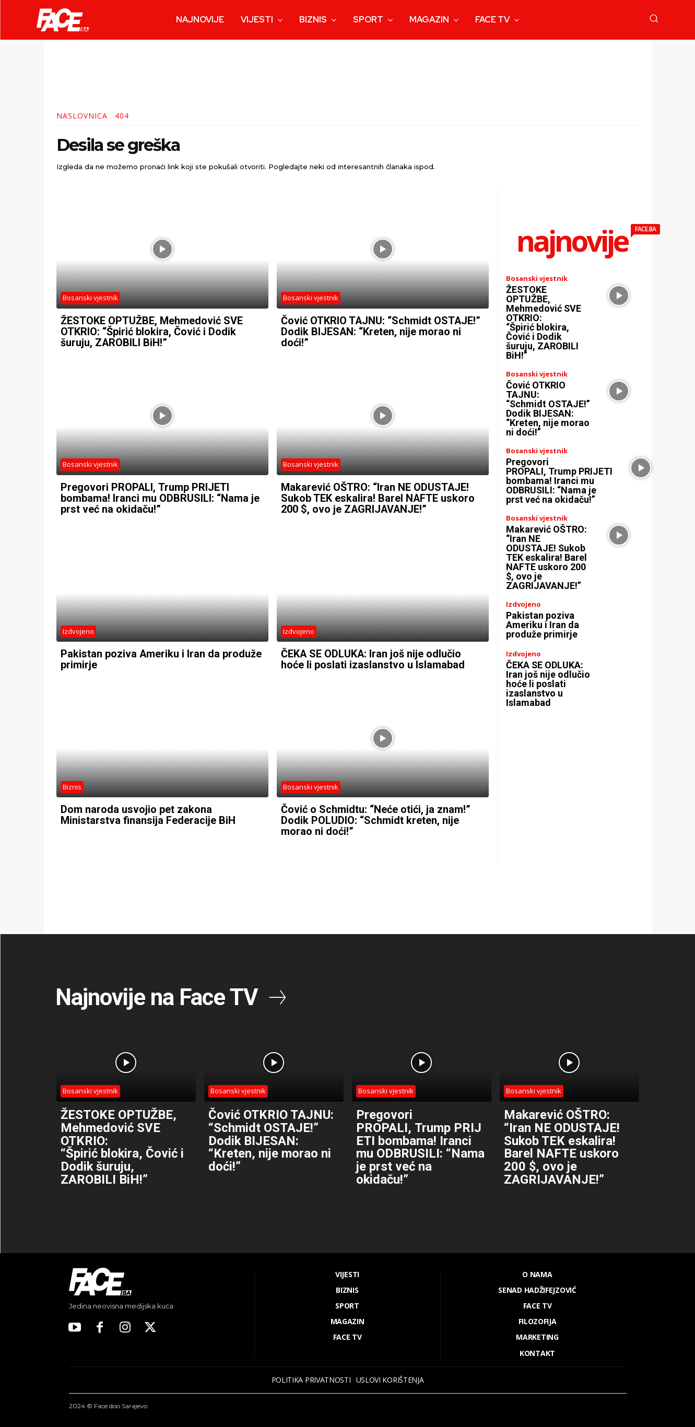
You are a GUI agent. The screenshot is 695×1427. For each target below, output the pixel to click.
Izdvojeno (78, 628)
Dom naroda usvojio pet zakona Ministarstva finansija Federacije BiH (148, 810)
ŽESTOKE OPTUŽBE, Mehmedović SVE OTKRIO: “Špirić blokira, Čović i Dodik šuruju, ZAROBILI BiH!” (152, 331)
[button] (653, 18)
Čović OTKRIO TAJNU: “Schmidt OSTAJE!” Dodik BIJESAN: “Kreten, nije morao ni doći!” (381, 331)
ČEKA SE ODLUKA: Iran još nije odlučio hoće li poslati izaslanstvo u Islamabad (373, 656)
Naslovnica (82, 116)
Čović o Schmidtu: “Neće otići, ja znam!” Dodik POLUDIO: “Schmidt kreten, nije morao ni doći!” (375, 816)
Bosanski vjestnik (90, 297)
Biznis (72, 782)
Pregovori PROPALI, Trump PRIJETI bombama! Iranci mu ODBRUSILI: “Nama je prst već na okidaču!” (160, 496)
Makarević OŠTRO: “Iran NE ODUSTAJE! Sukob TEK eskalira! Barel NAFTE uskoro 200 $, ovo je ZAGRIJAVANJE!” (378, 496)
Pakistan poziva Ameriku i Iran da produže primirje (161, 656)
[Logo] (63, 19)
